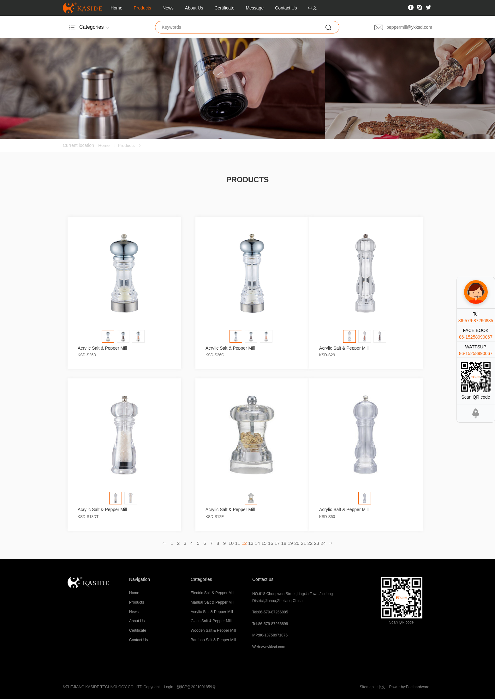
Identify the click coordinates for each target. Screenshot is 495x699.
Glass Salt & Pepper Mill (211, 620)
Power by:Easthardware (409, 686)
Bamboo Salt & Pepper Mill (213, 639)
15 (263, 542)
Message (255, 7)
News (168, 7)
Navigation (139, 578)
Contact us (262, 578)
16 (269, 542)
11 (238, 542)
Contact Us (286, 7)
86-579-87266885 (475, 320)
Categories (201, 578)
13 (250, 542)
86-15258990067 (475, 337)
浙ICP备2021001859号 (196, 686)
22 (307, 542)
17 (275, 542)
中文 (312, 7)
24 (320, 542)
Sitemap (366, 686)
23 (313, 542)
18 (282, 542)
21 (301, 542)
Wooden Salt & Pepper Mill (213, 630)
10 (231, 542)
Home (116, 7)
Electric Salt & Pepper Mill (212, 592)
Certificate (224, 7)
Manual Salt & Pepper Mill (212, 601)
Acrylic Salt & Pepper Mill (212, 611)
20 (294, 542)
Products (142, 7)
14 (256, 542)
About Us (194, 7)
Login (168, 686)
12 (244, 542)
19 (288, 542)
